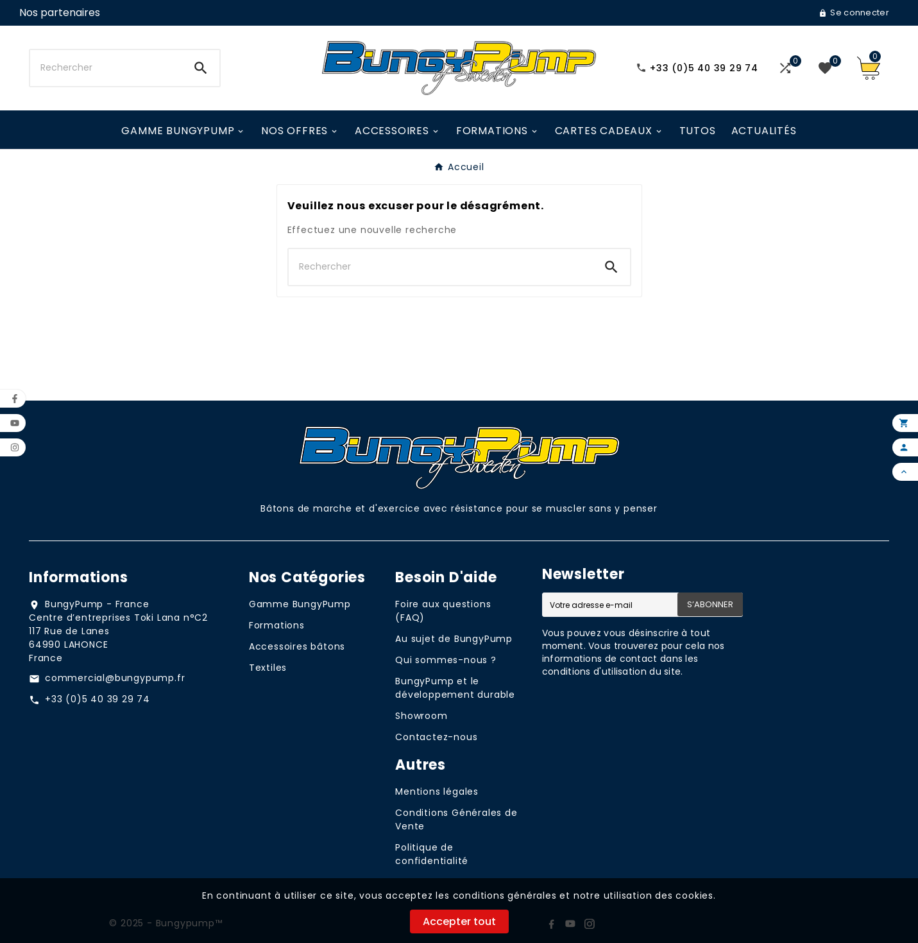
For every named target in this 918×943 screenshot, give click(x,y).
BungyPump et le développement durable (455, 688)
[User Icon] (59, 13)
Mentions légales (437, 791)
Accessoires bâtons (297, 646)
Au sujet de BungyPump (454, 638)
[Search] (200, 68)
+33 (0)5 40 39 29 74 (97, 699)
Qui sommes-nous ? (446, 659)
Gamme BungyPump (300, 604)
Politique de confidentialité (431, 854)
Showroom (421, 715)
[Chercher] (106, 68)
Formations (277, 625)
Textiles (268, 667)
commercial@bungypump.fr (115, 677)
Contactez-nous (436, 737)
